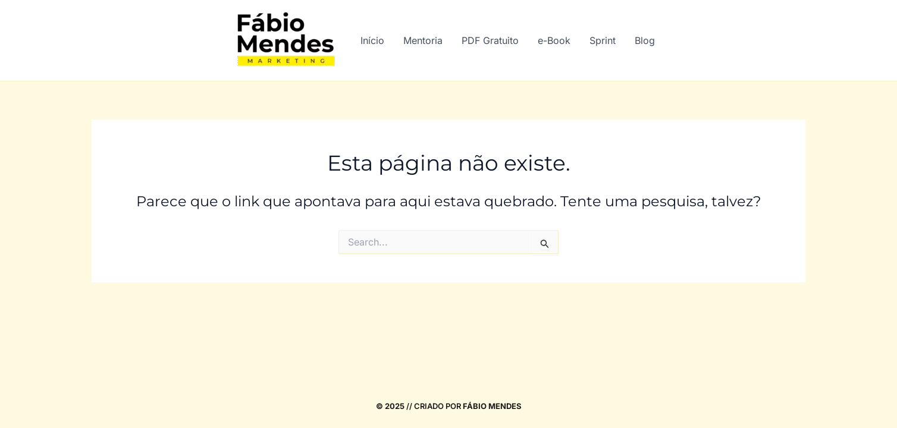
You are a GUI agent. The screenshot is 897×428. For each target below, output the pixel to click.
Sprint (602, 40)
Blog (645, 40)
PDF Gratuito (490, 40)
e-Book (554, 40)
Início (372, 40)
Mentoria (423, 40)
